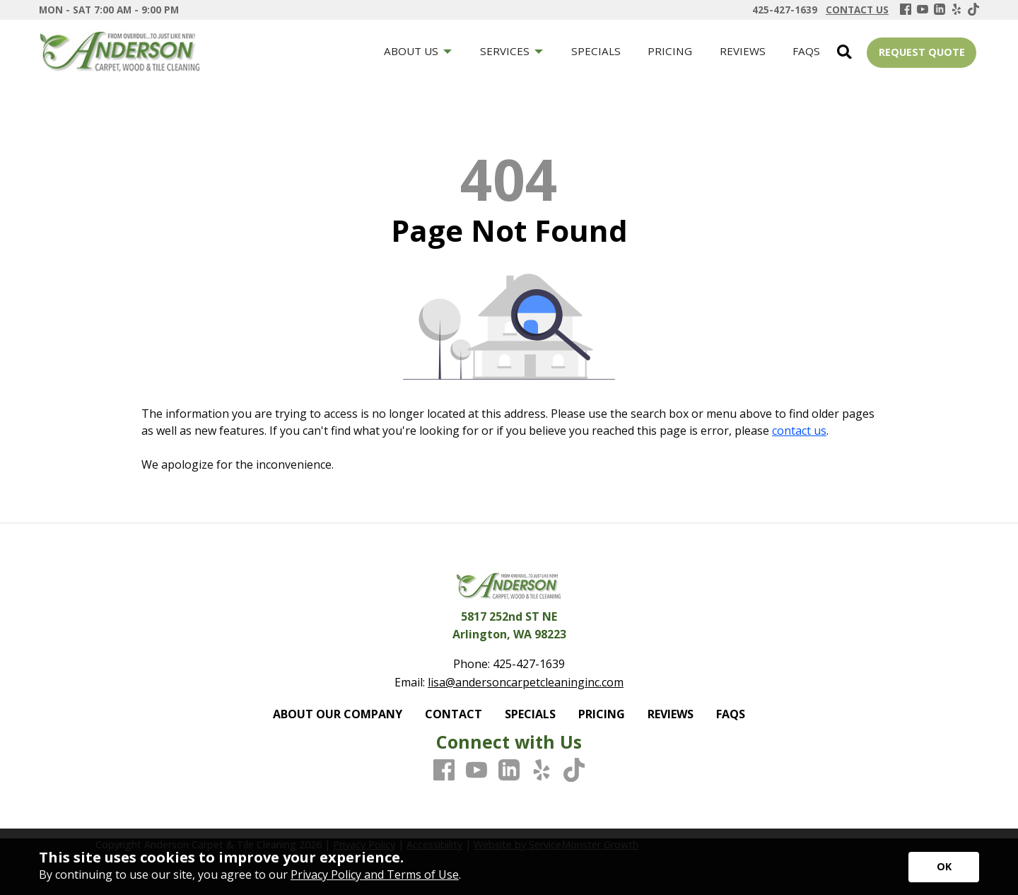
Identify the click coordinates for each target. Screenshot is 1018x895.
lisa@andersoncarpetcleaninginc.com (526, 682)
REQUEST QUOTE (922, 52)
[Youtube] (922, 10)
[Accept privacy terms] (943, 867)
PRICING (601, 714)
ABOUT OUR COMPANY (337, 714)
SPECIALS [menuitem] (596, 51)
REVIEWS (671, 714)
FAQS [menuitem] (806, 51)
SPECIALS (530, 714)
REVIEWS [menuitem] (743, 51)
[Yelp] (956, 10)
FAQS (730, 714)
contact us (799, 430)
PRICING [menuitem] (670, 51)
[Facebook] (905, 10)
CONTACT (453, 714)
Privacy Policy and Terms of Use (375, 874)
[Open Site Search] (844, 52)
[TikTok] (973, 10)
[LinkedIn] (939, 10)
